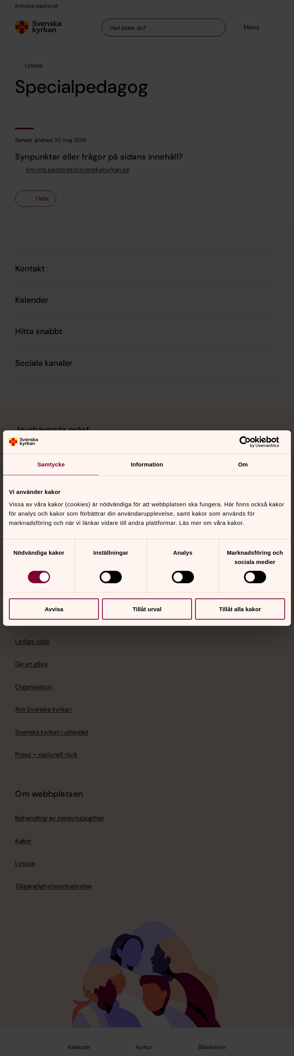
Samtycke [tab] (51, 464)
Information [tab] (147, 464)
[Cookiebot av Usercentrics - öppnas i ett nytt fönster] (251, 442)
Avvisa (54, 608)
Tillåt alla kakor (240, 608)
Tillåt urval (147, 608)
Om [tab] (243, 464)
